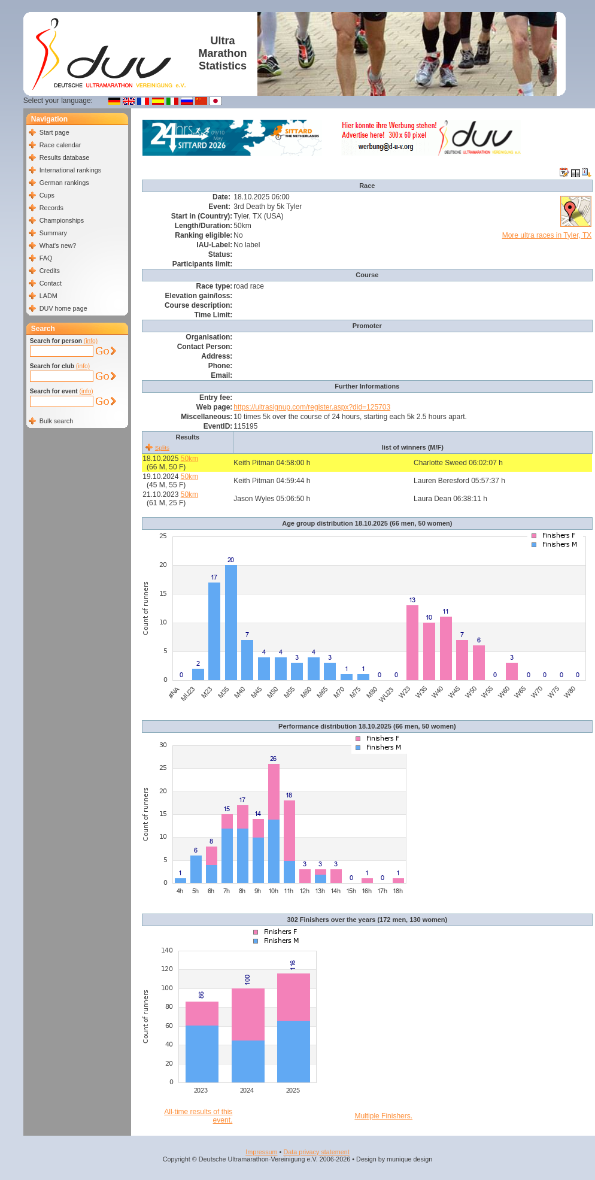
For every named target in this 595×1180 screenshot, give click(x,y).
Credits (50, 270)
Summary (53, 232)
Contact (51, 283)
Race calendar (60, 144)
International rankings (70, 170)
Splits (162, 447)
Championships (62, 220)
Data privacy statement (316, 1151)
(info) (91, 341)
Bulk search (56, 420)
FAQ (46, 258)
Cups (47, 195)
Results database (64, 157)
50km (189, 458)
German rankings (64, 182)
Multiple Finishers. (383, 1116)
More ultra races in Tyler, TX (547, 235)
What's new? (58, 245)
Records (51, 207)
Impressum (261, 1151)
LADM (48, 295)
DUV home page (63, 308)
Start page (54, 132)
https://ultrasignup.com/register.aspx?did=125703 (311, 407)
